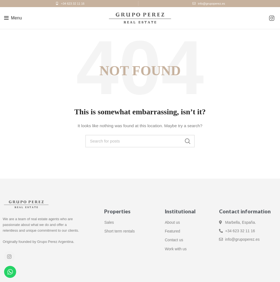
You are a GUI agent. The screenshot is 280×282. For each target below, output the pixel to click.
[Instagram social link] (271, 18)
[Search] (140, 141)
